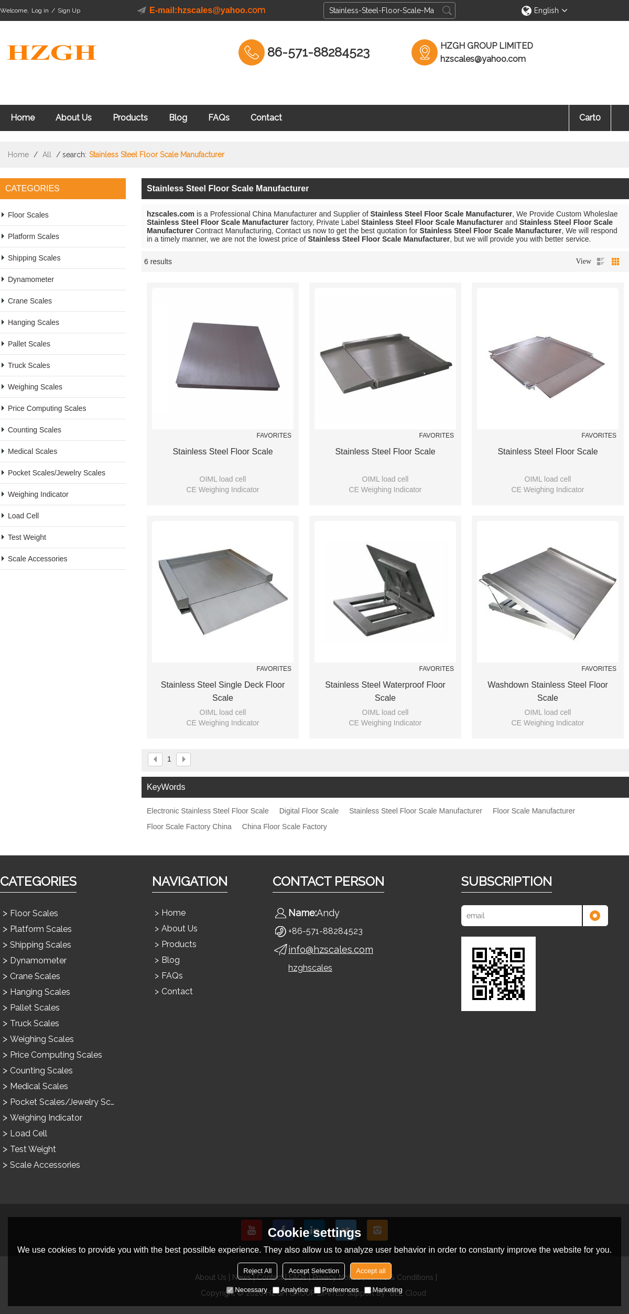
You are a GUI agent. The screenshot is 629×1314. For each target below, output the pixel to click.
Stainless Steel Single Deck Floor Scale (223, 691)
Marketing (383, 1290)
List (600, 261)
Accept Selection (313, 1271)
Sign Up (69, 10)
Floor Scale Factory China (189, 826)
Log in (40, 10)
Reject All (257, 1271)
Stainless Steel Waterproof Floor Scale (385, 691)
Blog (178, 118)
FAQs (219, 118)
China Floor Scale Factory (284, 826)
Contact (266, 118)
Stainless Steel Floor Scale (222, 451)
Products (130, 118)
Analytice (291, 1290)
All (46, 154)
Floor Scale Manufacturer (534, 811)
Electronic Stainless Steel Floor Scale (208, 811)
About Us (74, 118)
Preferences (336, 1290)
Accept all (370, 1271)
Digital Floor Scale (309, 811)
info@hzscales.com (330, 949)
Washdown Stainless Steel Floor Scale (547, 691)
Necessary (246, 1290)
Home (22, 118)
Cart (590, 118)
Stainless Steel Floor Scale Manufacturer (415, 811)
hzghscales (310, 968)
